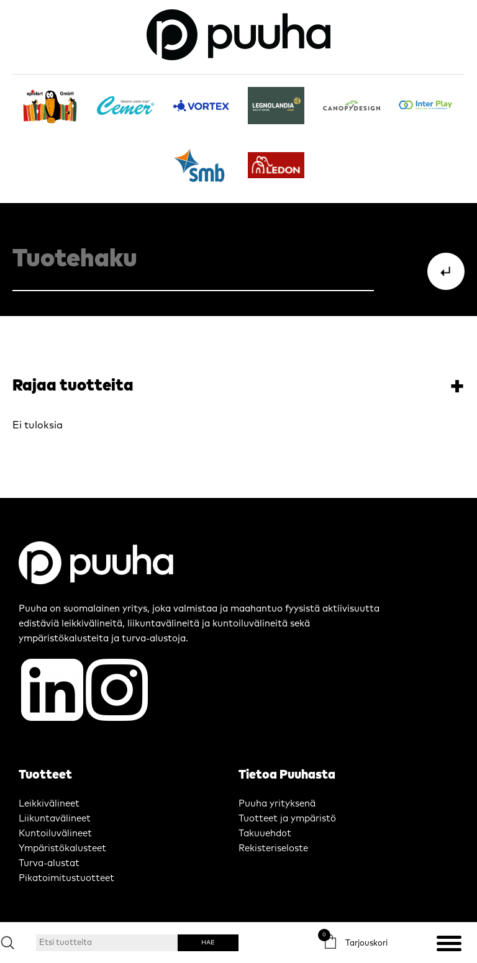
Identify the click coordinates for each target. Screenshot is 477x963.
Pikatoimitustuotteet (66, 878)
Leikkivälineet (49, 803)
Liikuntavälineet (55, 818)
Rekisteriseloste (273, 848)
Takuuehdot (264, 833)
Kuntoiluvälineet (55, 833)
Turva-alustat (49, 863)
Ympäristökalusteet (62, 848)
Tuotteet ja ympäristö (287, 818)
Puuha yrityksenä (277, 803)
